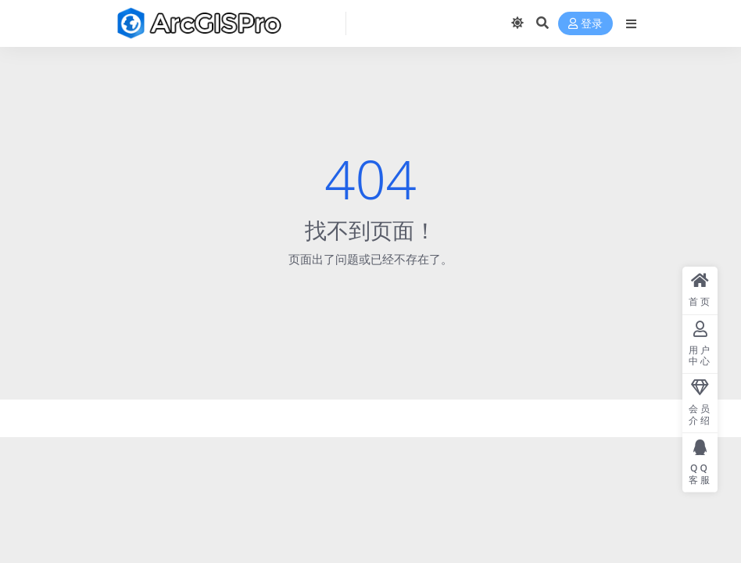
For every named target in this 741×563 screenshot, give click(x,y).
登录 (585, 24)
